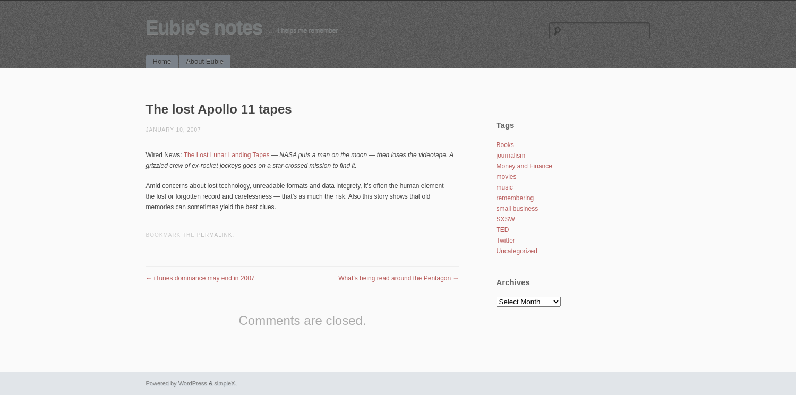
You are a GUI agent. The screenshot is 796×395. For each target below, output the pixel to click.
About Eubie (205, 61)
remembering (515, 198)
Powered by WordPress (176, 383)
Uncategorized (517, 251)
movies (507, 177)
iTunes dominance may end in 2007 (200, 278)
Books (505, 145)
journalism (511, 155)
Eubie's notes (204, 27)
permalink (215, 235)
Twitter (506, 240)
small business (517, 208)
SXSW (506, 219)
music (505, 187)
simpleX (224, 383)
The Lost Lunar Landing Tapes (227, 155)
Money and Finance (524, 166)
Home (162, 61)
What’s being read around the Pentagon (398, 278)
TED (503, 230)
